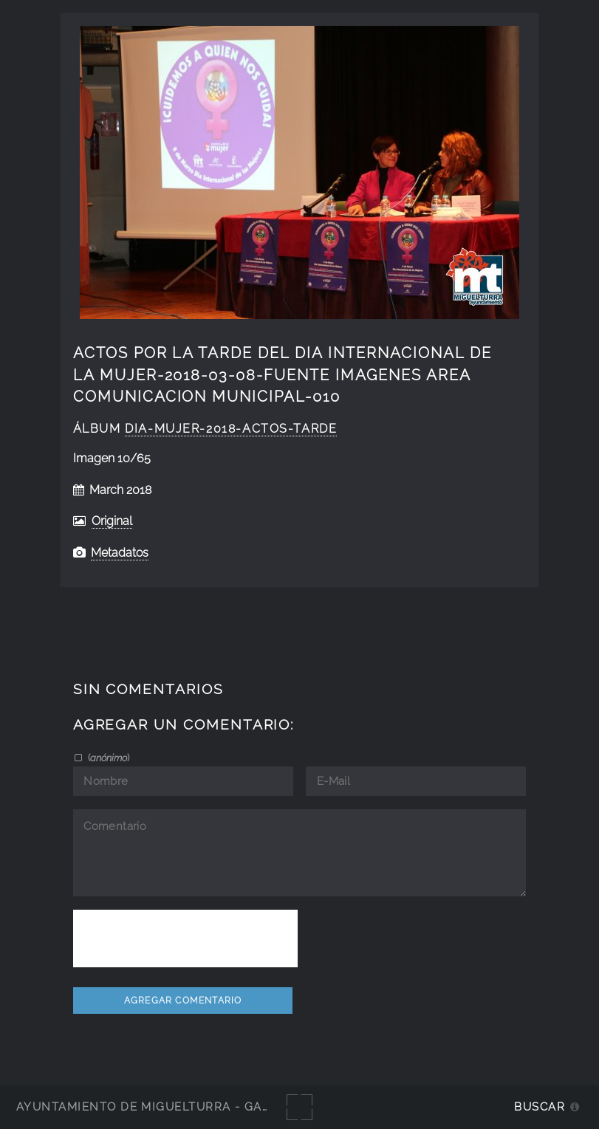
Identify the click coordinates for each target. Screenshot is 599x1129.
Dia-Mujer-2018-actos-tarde (231, 429)
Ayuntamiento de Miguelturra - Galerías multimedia (202, 1106)
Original (112, 521)
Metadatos (119, 553)
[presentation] (185, 938)
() (107, 757)
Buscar (539, 1106)
